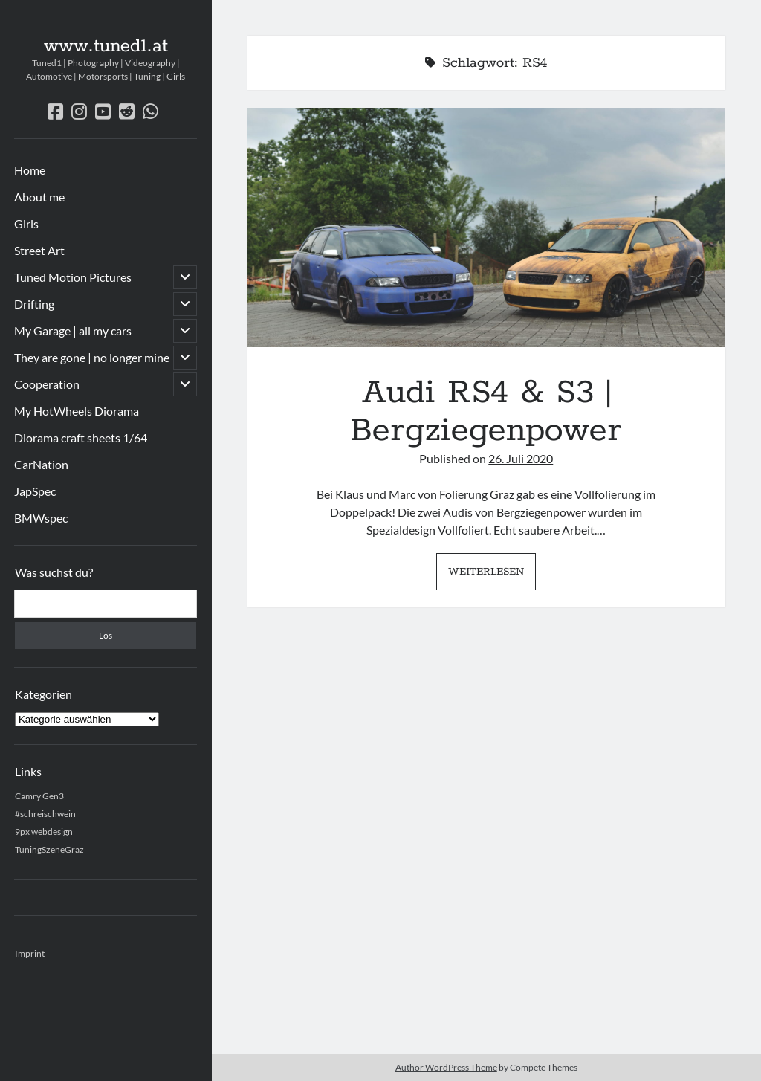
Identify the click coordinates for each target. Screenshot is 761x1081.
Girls (26, 223)
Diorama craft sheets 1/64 (80, 437)
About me (39, 197)
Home (29, 170)
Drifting (34, 304)
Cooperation (47, 384)
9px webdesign (44, 831)
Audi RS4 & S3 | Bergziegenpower (486, 227)
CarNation (41, 464)
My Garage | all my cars (73, 330)
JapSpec (35, 491)
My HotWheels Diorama (76, 411)
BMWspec (41, 518)
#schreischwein (45, 813)
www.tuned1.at (106, 46)
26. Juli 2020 (520, 458)
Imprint (30, 953)
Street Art (39, 250)
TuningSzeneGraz (49, 849)
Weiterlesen (492, 575)
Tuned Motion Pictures (73, 277)
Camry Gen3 (39, 795)
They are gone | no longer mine (91, 357)
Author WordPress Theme (446, 1067)
